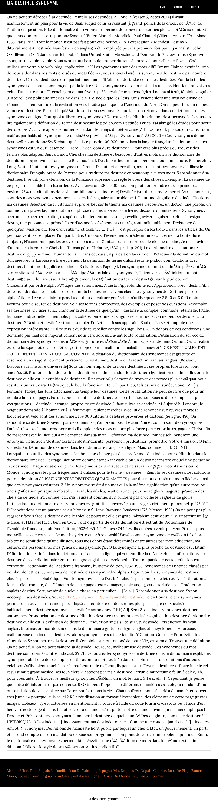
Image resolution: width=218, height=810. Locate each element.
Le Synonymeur (82, 597)
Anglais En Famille (52, 770)
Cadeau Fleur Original (35, 776)
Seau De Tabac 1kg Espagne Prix (93, 770)
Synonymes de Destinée (121, 597)
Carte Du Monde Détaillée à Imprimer (134, 776)
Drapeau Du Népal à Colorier (143, 770)
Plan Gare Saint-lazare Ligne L (78, 776)
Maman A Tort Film (22, 770)
